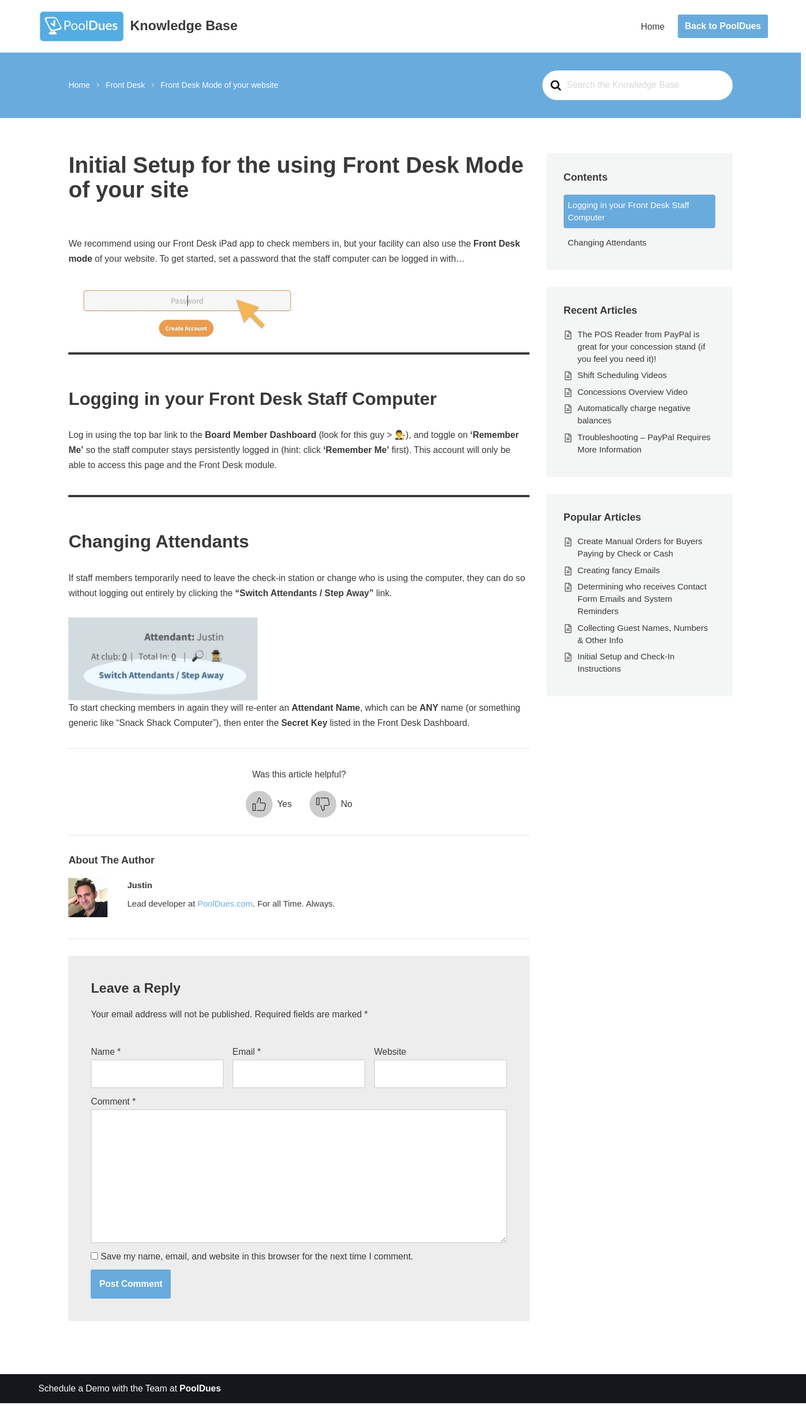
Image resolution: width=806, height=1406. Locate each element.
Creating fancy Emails (619, 571)
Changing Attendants (607, 243)
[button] (269, 805)
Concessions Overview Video (633, 392)
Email (246, 1054)
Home (653, 26)
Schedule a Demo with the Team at (130, 1391)
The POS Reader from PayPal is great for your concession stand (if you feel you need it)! (642, 347)
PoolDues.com (225, 905)
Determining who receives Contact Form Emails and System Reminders (642, 600)
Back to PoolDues (723, 26)
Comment (113, 1103)
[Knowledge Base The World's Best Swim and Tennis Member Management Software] (138, 26)
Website (390, 1054)
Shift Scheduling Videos (622, 376)
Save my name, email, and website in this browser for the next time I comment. (257, 1259)
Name (106, 1054)
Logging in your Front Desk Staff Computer (629, 212)
